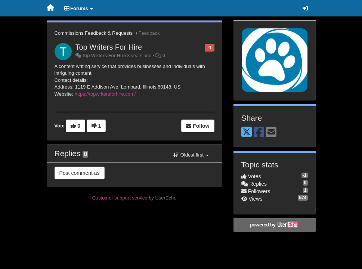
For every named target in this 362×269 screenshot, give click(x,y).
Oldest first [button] (190, 155)
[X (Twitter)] (246, 132)
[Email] (271, 132)
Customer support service (119, 198)
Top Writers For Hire (108, 47)
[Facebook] (259, 132)
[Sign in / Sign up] (305, 8)
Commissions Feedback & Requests (94, 33)
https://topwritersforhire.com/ (105, 94)
